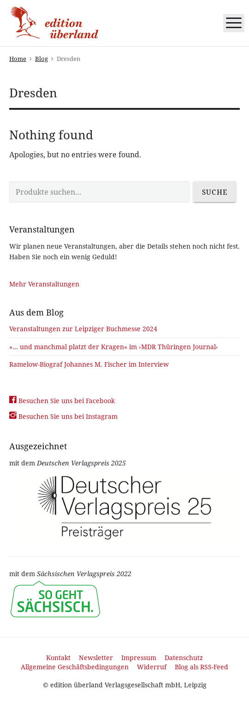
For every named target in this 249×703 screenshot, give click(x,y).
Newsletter (96, 657)
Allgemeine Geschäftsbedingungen (75, 666)
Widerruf (151, 666)
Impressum (138, 657)
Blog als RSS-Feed (201, 666)
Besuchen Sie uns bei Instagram (63, 416)
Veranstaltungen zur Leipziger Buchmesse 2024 (83, 328)
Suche (215, 192)
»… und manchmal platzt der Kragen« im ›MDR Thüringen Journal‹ (113, 346)
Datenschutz (184, 657)
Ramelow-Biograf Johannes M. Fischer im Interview (89, 364)
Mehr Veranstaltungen (44, 284)
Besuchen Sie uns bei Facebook (62, 400)
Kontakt (58, 657)
